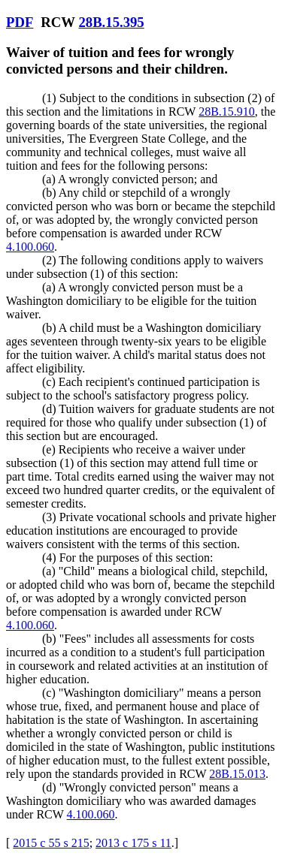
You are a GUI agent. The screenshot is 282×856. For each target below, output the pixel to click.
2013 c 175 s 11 (133, 842)
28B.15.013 (237, 773)
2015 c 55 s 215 (51, 842)
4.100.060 (30, 246)
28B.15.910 (227, 111)
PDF (19, 22)
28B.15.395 (111, 22)
